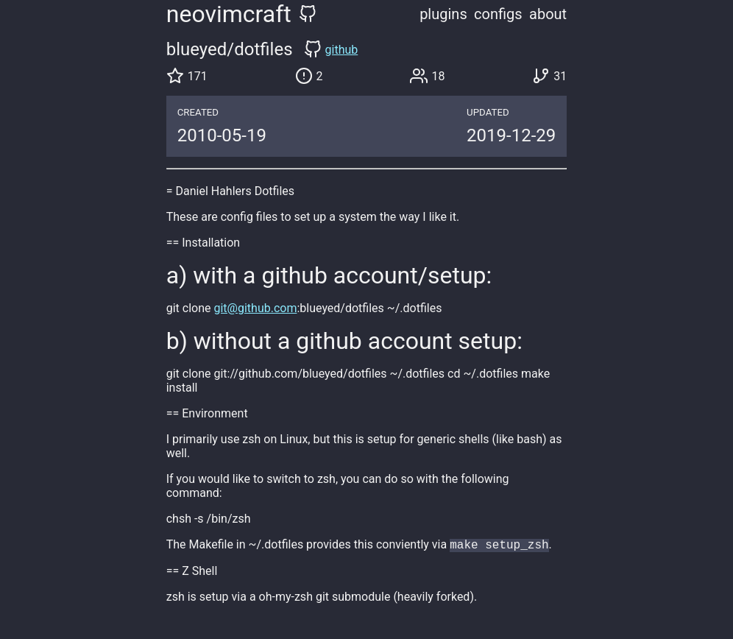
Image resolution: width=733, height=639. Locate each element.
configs (498, 14)
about (548, 14)
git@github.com (255, 308)
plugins (443, 14)
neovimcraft (228, 14)
